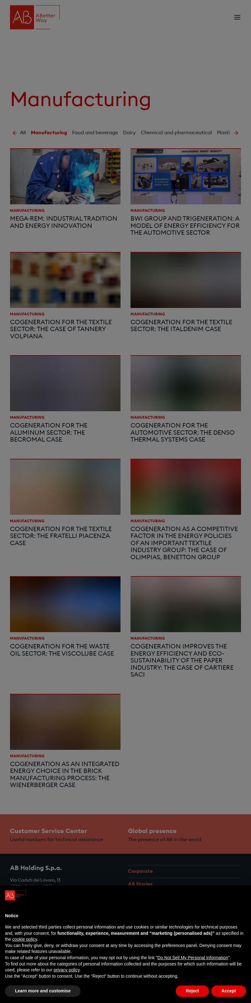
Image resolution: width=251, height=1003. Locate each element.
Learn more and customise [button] (43, 990)
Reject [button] (192, 990)
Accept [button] (228, 990)
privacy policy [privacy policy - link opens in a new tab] (67, 969)
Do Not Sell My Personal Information (192, 957)
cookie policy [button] (24, 939)
